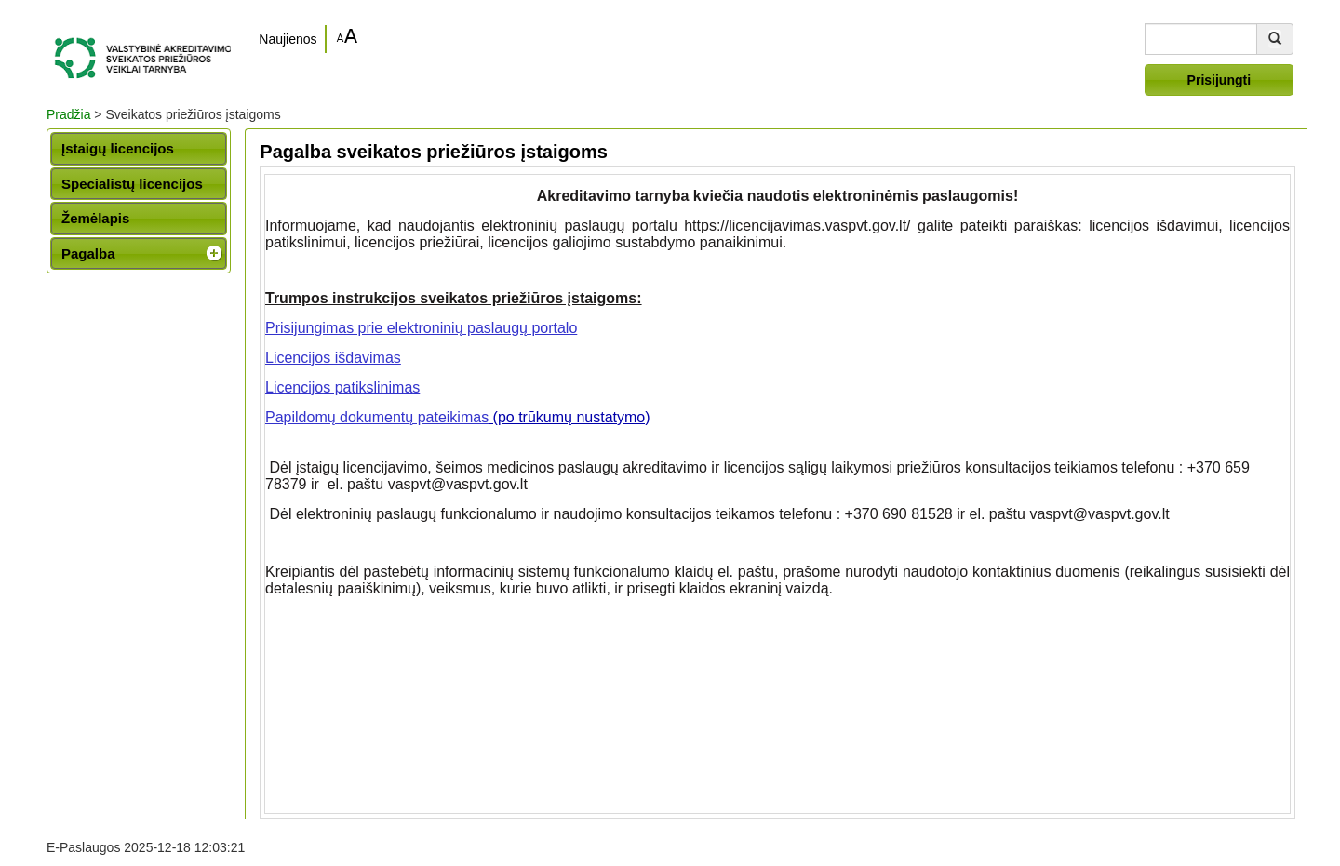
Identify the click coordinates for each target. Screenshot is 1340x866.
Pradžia (68, 114)
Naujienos (287, 39)
